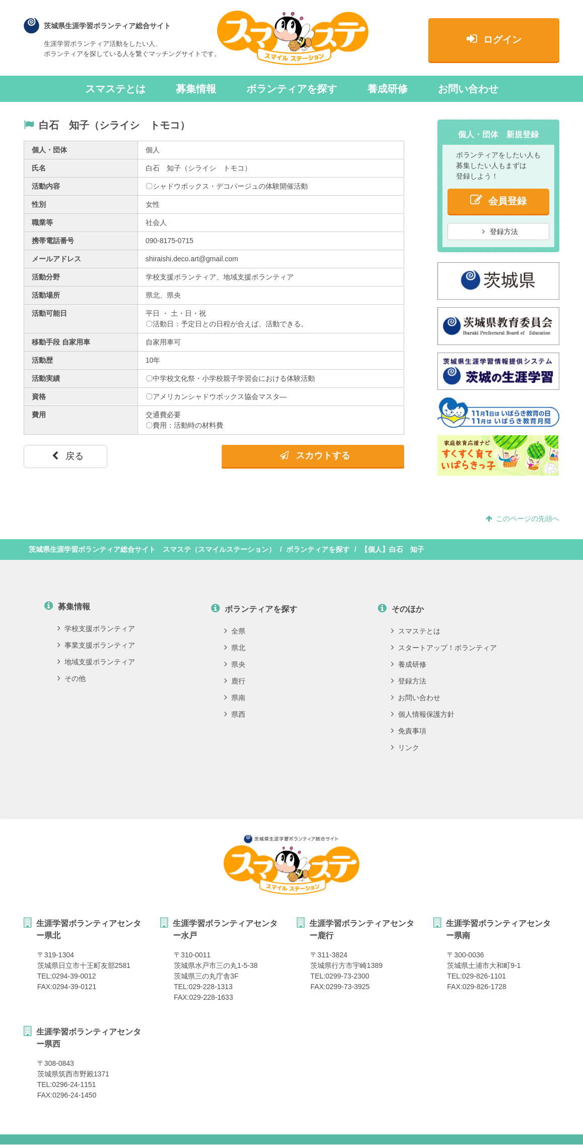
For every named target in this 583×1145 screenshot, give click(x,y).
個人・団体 (49, 150)
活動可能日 (49, 313)
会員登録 (498, 200)
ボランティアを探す (291, 88)
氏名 (39, 168)
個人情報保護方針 (423, 714)
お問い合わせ (468, 88)
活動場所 (46, 295)
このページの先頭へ (522, 518)
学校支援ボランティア (96, 628)
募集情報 (196, 88)
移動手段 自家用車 (61, 342)
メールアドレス (56, 259)
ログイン (494, 38)
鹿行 (234, 681)
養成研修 (387, 88)
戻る (68, 456)
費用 (39, 415)
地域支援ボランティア (96, 662)
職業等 (42, 222)
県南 (234, 698)
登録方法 (500, 231)
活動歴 (42, 360)
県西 (234, 714)
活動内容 (46, 186)
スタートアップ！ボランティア (444, 648)
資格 (39, 396)
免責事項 (408, 731)
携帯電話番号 (53, 241)
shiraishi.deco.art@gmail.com (192, 259)
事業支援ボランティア (96, 645)
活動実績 (46, 378)
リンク (405, 747)
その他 (71, 678)
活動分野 (46, 277)
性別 (39, 204)
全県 (234, 631)
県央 (234, 664)
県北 (234, 648)
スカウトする (315, 455)
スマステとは (115, 88)
